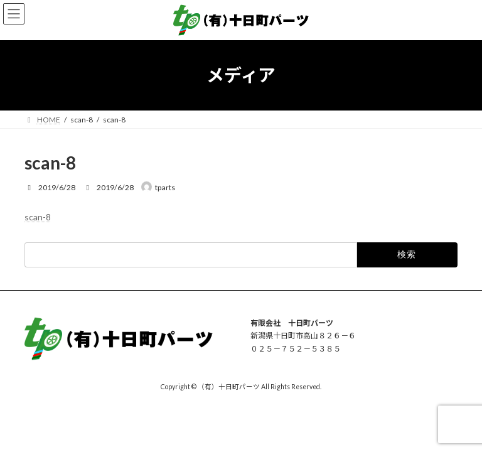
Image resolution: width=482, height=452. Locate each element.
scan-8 (37, 217)
